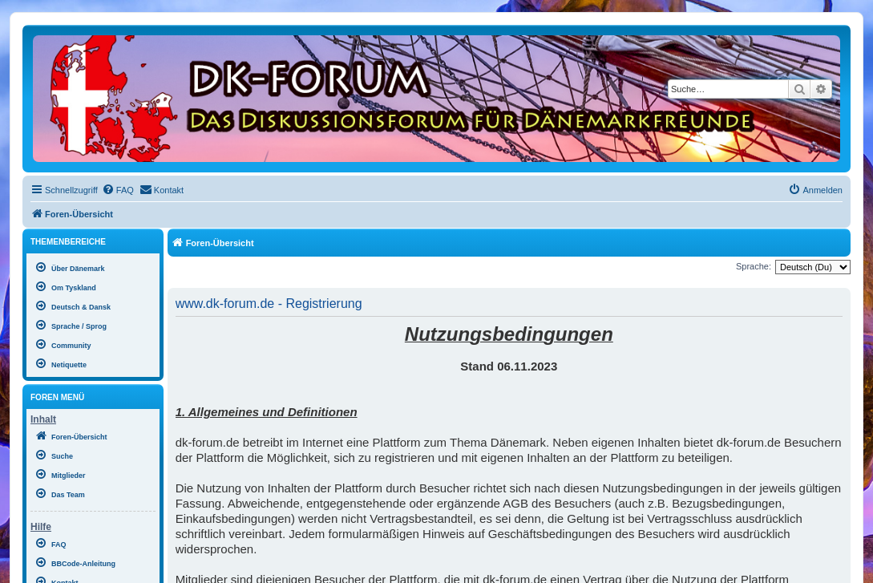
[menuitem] (118, 190)
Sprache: (753, 266)
